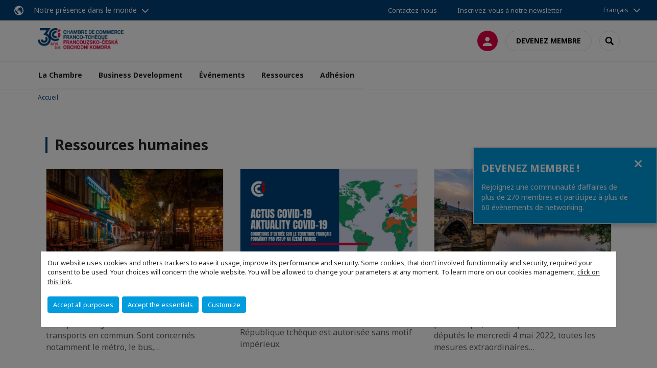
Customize (224, 304)
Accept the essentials (160, 304)
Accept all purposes (83, 304)
